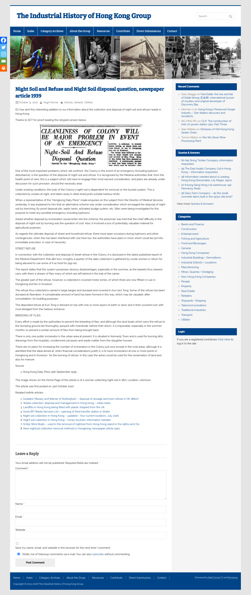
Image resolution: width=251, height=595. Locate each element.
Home (17, 31)
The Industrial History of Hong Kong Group (84, 16)
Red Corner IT (215, 577)
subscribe (98, 554)
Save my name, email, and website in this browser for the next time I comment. (63, 548)
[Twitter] (3, 47)
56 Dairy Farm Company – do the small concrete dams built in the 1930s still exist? (207, 195)
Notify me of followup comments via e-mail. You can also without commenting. (73, 554)
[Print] (3, 68)
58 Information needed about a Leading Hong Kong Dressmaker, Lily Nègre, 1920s (206, 178)
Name (19, 504)
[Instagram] (3, 54)
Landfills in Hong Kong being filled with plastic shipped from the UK (64, 407)
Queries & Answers (189, 152)
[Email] (3, 61)
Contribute (123, 31)
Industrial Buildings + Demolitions (201, 257)
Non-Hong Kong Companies (198, 276)
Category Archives (52, 31)
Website (20, 530)
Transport (186, 314)
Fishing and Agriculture (195, 238)
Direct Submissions (148, 31)
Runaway (233, 577)
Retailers (186, 295)
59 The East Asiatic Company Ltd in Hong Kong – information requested (206, 170)
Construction (189, 229)
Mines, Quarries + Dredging (197, 271)
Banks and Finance (192, 224)
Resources (103, 31)
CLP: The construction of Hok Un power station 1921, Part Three (206, 122)
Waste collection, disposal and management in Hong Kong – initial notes (67, 403)
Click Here (224, 339)
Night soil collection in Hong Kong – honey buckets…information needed (67, 420)
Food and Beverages (193, 243)
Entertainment (190, 233)
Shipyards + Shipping (193, 300)
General (78, 102)
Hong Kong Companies (195, 252)
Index (30, 31)
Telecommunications (193, 305)
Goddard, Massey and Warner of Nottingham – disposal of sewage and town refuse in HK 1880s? (81, 398)
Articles (68, 102)
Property (186, 286)
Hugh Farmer (50, 102)
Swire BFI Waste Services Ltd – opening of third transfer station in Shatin (66, 411)
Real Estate (188, 291)
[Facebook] (3, 40)
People (185, 281)
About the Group (80, 31)
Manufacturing (190, 267)
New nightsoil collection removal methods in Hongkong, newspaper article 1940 (71, 428)
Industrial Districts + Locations (198, 262)
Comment (22, 468)
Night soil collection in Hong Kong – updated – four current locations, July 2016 (71, 415)
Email (19, 517)
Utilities (88, 102)
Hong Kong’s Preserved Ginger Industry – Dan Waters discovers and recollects (208, 113)
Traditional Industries (193, 310)
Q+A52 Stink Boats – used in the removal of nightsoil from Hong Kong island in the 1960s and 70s (81, 424)
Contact (172, 31)
